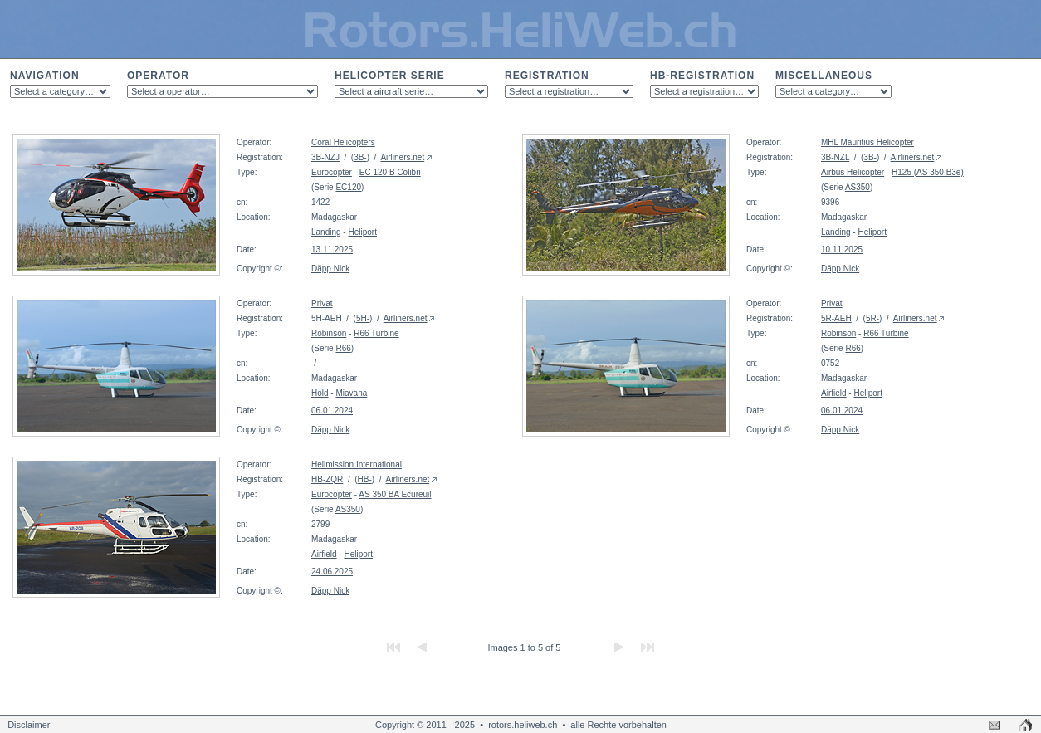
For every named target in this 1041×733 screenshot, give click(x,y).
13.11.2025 (332, 249)
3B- (360, 157)
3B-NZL (835, 157)
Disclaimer (28, 725)
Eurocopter (331, 172)
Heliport (362, 232)
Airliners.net (402, 157)
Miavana (351, 393)
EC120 (348, 187)
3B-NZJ (325, 157)
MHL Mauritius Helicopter (867, 142)
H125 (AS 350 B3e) (928, 172)
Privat (322, 303)
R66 (342, 348)
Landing (326, 232)
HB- (365, 479)
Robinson (328, 333)
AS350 (857, 187)
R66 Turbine (376, 333)
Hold (320, 393)
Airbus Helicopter (852, 172)
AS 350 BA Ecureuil (395, 494)
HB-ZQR (327, 479)
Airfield (834, 393)
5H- (362, 318)
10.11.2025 (842, 249)
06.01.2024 (332, 410)
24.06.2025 (332, 571)
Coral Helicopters (343, 142)
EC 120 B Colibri (390, 172)
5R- (872, 318)
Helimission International (356, 464)
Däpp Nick (330, 268)
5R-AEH (836, 318)
